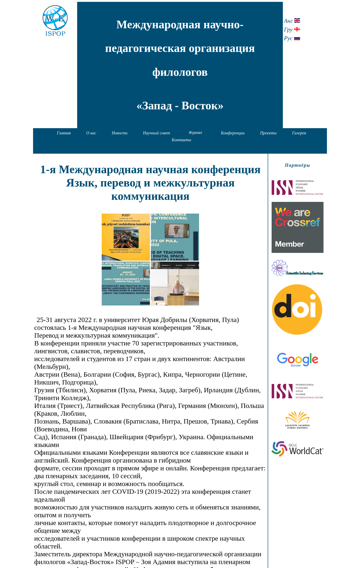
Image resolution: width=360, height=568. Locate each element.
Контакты (181, 140)
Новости (120, 133)
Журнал (195, 133)
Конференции (233, 133)
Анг (292, 21)
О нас (91, 133)
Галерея (299, 133)
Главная (64, 133)
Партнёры (297, 165)
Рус (292, 38)
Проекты (268, 133)
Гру (292, 29)
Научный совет (156, 133)
